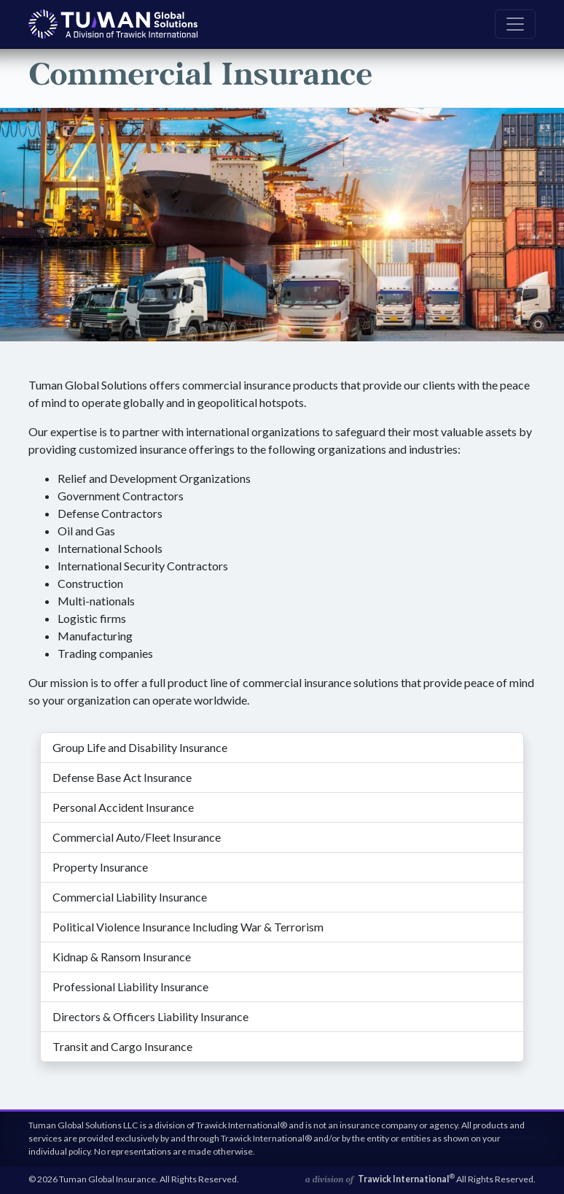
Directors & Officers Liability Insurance (150, 1016)
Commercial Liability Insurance (129, 897)
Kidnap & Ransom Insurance (121, 957)
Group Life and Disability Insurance (139, 747)
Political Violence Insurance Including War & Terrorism (188, 927)
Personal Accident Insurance (123, 807)
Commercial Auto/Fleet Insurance (136, 837)
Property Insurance (100, 867)
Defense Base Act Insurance (122, 777)
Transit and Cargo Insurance (122, 1046)
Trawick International (406, 1179)
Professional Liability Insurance (130, 986)
